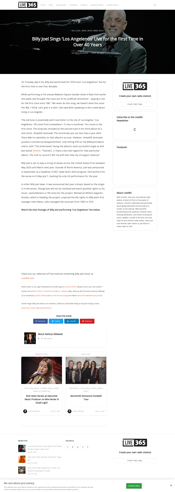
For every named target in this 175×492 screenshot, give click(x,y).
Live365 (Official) (40, 295)
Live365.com (27, 278)
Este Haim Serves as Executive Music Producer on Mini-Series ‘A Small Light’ (42, 399)
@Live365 (81, 295)
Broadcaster (61, 5)
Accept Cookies (134, 486)
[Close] (171, 485)
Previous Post (41, 354)
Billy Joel (76, 30)
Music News (92, 30)
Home (43, 5)
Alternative (44, 391)
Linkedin (71, 321)
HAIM (36, 388)
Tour (82, 388)
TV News (43, 388)
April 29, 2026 (32, 474)
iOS (66, 287)
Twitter (56, 321)
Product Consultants (44, 291)
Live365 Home (112, 5)
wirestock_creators (29, 308)
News (51, 5)
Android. (73, 287)
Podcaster (73, 5)
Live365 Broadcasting (59, 295)
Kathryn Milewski (54, 334)
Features (83, 5)
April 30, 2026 (32, 463)
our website (62, 291)
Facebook (40, 321)
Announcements (97, 5)
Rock (101, 30)
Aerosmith (74, 388)
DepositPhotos (44, 308)
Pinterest (87, 321)
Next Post (86, 354)
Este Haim (28, 388)
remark (36, 150)
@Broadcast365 (95, 295)
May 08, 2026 (31, 452)
